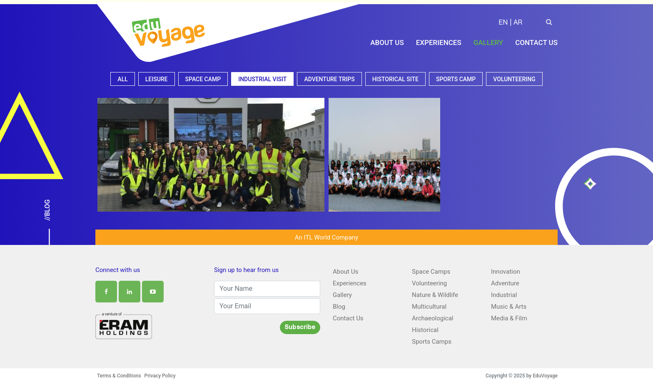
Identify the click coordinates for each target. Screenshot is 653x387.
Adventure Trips (329, 79)
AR (517, 23)
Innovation (505, 271)
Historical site (395, 79)
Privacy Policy (160, 376)
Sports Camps (431, 341)
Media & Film (509, 318)
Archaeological (432, 318)
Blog (339, 306)
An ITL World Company (326, 237)
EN (503, 23)
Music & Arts (508, 306)
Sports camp (456, 79)
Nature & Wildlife (435, 295)
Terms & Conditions (119, 376)
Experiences (438, 42)
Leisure (156, 79)
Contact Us (536, 42)
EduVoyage (545, 376)
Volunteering (514, 79)
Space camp (203, 79)
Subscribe (300, 328)
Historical (425, 330)
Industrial (504, 295)
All (122, 79)
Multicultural (429, 306)
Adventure (505, 283)
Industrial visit (262, 79)
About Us (387, 42)
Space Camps (431, 271)
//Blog (47, 210)
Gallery (488, 42)
